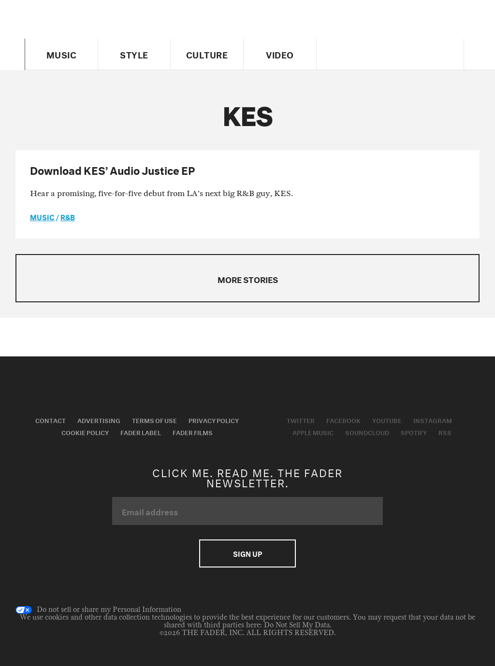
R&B (67, 216)
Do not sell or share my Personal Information (98, 610)
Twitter (301, 420)
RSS (444, 432)
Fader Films (193, 432)
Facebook (343, 420)
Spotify (414, 432)
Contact (50, 420)
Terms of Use (154, 420)
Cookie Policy (85, 432)
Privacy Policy (214, 420)
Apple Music (313, 432)
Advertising (98, 420)
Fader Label (140, 432)
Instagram (432, 420)
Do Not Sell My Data (297, 625)
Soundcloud (367, 432)
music (42, 216)
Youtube (387, 420)
